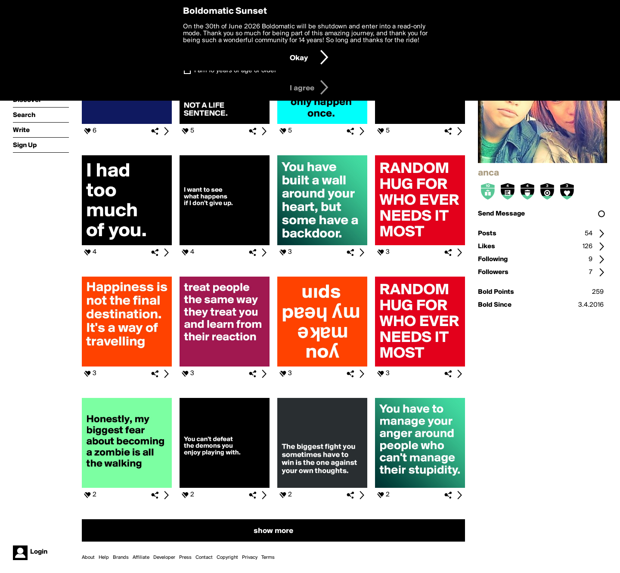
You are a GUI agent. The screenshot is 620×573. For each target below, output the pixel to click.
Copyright (227, 557)
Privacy (249, 557)
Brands (121, 557)
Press (185, 557)
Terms (268, 557)
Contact (204, 557)
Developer (164, 557)
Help (104, 557)
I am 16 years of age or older (235, 70)
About (88, 557)
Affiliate (141, 557)
